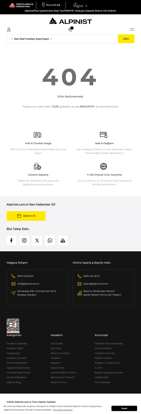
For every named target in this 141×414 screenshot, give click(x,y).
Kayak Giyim (14, 353)
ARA (126, 38)
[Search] (70, 38)
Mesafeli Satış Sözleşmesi (109, 343)
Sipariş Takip (58, 367)
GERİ (55, 106)
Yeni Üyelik (57, 343)
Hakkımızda (101, 377)
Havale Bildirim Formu (63, 372)
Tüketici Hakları (103, 358)
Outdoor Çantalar (16, 358)
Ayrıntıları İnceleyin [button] (63, 409)
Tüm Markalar (103, 382)
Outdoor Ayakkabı (17, 343)
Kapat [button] (124, 408)
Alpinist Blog (14, 382)
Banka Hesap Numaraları (109, 372)
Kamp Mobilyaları (16, 377)
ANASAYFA (87, 106)
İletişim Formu (59, 382)
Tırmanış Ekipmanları (19, 372)
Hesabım (56, 358)
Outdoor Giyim (15, 348)
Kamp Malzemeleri (17, 362)
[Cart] (70, 29)
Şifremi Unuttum (60, 353)
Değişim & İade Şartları (107, 362)
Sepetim (55, 362)
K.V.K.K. (99, 367)
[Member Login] (9, 29)
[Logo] (21, 5)
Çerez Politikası (103, 348)
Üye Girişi (56, 348)
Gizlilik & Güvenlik (105, 353)
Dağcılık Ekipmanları (18, 367)
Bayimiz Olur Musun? (63, 377)
